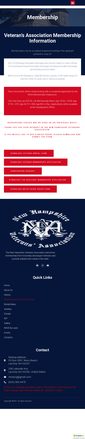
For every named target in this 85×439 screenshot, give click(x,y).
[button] (73, 3)
